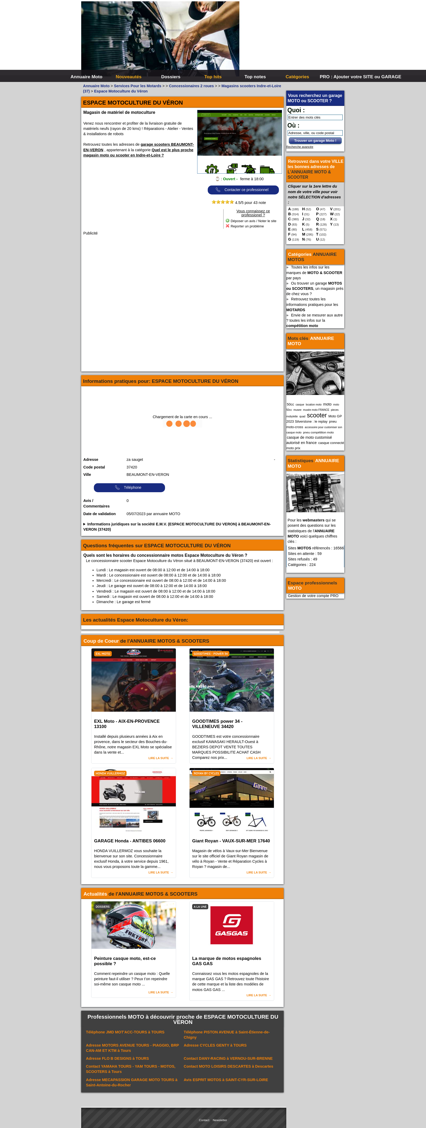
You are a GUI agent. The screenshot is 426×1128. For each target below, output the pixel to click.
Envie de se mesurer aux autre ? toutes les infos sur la (314, 320)
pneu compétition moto (318, 432)
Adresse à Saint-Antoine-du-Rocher (131, 1082)
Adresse (90, 459)
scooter (317, 415)
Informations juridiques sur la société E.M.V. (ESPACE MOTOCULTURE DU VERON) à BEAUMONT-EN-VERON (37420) (177, 526)
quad (302, 416)
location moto (314, 404)
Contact (204, 1120)
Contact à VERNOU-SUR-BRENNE (228, 1058)
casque (300, 404)
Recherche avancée (299, 146)
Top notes (255, 76)
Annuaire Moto (87, 76)
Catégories (297, 76)
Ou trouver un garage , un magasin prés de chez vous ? (314, 288)
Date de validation (99, 514)
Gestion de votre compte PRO (313, 596)
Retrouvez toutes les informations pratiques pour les (312, 304)
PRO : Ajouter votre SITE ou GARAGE (340, 76)
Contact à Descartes (228, 1066)
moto (327, 404)
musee (297, 409)
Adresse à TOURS (215, 1045)
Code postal (94, 467)
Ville (87, 474)
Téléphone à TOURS (125, 1032)
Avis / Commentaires (96, 504)
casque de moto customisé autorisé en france (309, 440)
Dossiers (171, 76)
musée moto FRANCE (316, 409)
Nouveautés (129, 76)
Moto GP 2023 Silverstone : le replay (314, 418)
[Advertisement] (292, 39)
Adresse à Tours (132, 1048)
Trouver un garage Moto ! (315, 141)
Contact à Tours (130, 1069)
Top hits (213, 76)
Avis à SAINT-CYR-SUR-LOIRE (226, 1080)
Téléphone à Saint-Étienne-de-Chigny (227, 1034)
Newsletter (220, 1120)
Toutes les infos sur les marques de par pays (314, 272)
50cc (290, 404)
